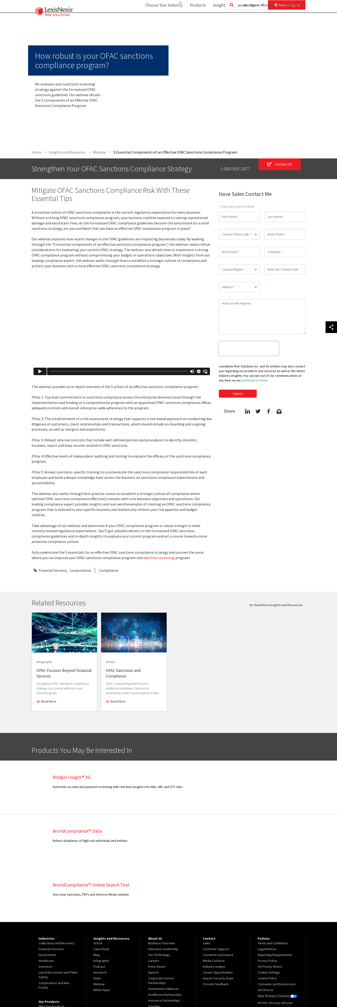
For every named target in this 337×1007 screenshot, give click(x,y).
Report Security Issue (218, 925)
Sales (207, 889)
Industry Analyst (214, 913)
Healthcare (46, 907)
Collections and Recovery (56, 889)
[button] (239, 234)
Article (98, 889)
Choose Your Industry (157, 22)
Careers (153, 907)
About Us (266, 22)
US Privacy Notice (270, 913)
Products (195, 22)
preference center (254, 380)
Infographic (101, 907)
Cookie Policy (267, 925)
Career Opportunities (218, 919)
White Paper (101, 936)
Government (47, 901)
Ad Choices (265, 936)
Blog (96, 901)
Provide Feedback (216, 930)
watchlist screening (159, 557)
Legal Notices (267, 895)
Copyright (82, 991)
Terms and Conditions (273, 889)
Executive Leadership (163, 895)
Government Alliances (163, 935)
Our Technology (159, 901)
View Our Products (52, 953)
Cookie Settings (269, 919)
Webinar (99, 930)
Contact (291, 22)
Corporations (80, 570)
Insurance (45, 913)
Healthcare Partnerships (165, 941)
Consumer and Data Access (277, 930)
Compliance (108, 570)
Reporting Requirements (275, 901)
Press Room (156, 913)
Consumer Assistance (218, 901)
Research (100, 919)
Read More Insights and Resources (278, 605)
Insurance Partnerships (164, 947)
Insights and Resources (230, 22)
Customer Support (216, 895)
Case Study (101, 895)
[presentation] (249, 348)
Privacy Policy (267, 907)
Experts (153, 919)
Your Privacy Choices (276, 942)
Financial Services (53, 570)
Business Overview (161, 889)
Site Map (154, 953)
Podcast (99, 913)
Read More (48, 701)
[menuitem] (194, 23)
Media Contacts (214, 907)
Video (97, 925)
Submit (238, 394)
